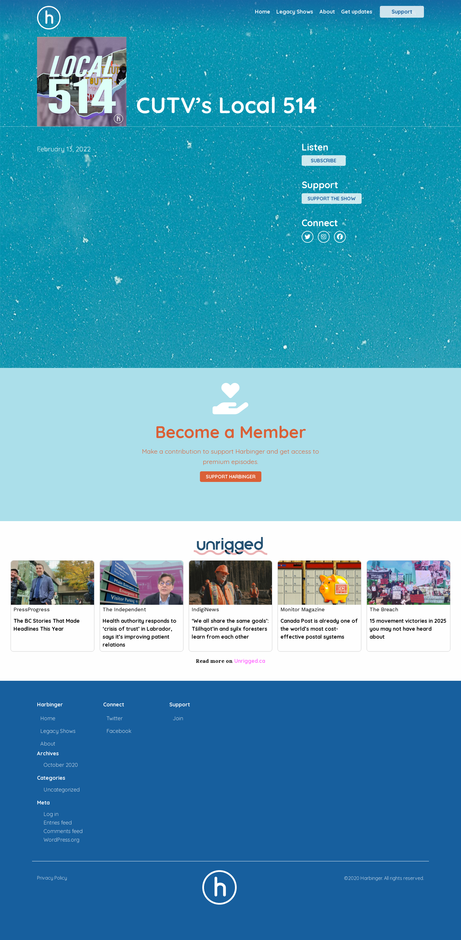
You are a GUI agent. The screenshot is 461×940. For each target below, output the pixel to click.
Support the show (332, 198)
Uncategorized (62, 789)
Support (402, 11)
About (327, 11)
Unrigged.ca (249, 660)
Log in (51, 814)
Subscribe (323, 160)
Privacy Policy (52, 878)
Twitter (114, 718)
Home (262, 11)
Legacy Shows (294, 11)
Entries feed (58, 822)
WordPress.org (61, 839)
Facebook (118, 731)
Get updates (356, 11)
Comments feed (63, 831)
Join (178, 718)
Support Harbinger (230, 477)
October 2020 (61, 764)
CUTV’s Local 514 (226, 105)
